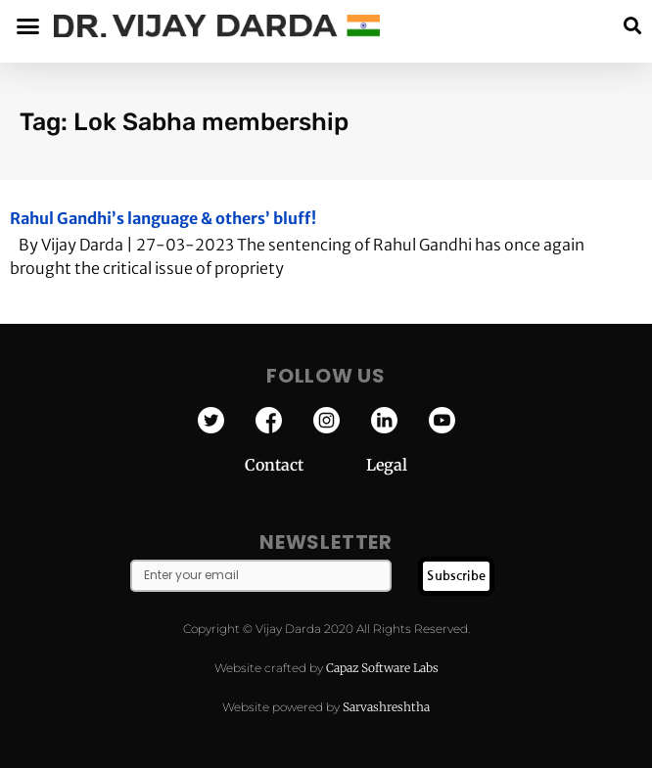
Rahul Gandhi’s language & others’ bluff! (163, 218)
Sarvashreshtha (386, 707)
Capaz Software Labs (382, 667)
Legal (386, 464)
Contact (305, 464)
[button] (632, 26)
